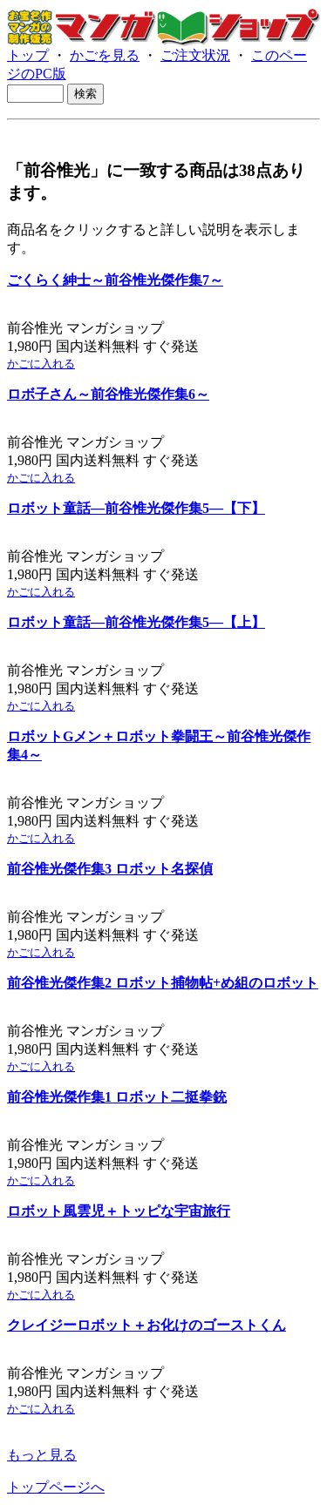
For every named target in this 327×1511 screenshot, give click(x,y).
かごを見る (105, 55)
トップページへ (56, 1487)
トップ (28, 55)
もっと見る (42, 1454)
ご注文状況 (195, 55)
